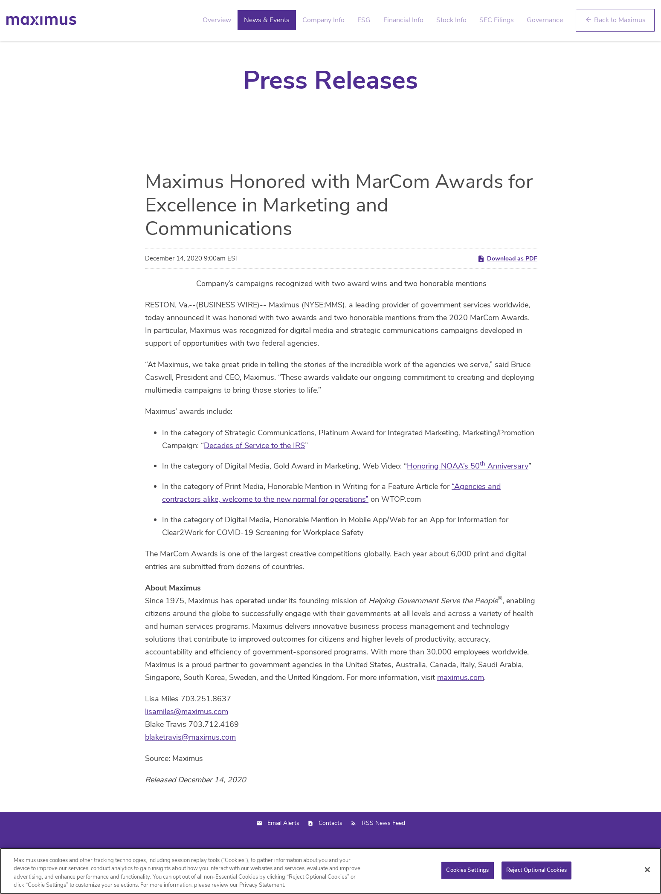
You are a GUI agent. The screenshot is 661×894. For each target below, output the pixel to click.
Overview (217, 20)
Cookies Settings (467, 870)
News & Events (267, 20)
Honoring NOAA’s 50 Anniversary (467, 488)
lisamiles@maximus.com (186, 733)
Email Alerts (283, 845)
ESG (364, 20)
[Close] (647, 869)
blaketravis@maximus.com (190, 759)
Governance (545, 20)
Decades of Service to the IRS (254, 467)
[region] (330, 871)
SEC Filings (496, 20)
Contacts (330, 845)
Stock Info (451, 20)
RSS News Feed (383, 845)
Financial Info (403, 20)
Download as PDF (507, 280)
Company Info (323, 20)
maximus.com (460, 699)
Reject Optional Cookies (536, 870)
